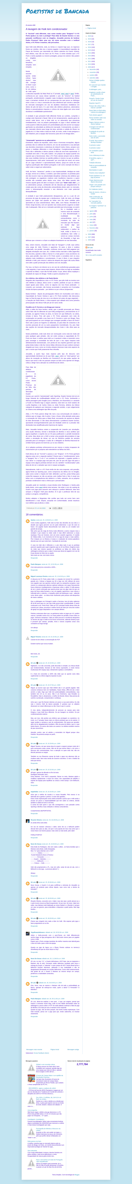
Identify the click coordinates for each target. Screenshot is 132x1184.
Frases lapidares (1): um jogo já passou (97, 176)
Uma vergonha (32, 1110)
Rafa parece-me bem (34, 1141)
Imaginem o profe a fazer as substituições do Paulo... (97, 94)
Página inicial (55, 1049)
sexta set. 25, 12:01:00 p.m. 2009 (52, 564)
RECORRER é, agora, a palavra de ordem (42, 1088)
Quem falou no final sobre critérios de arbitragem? (97, 111)
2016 (89, 47)
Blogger (76, 1175)
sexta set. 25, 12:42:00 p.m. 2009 (59, 576)
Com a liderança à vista (96, 155)
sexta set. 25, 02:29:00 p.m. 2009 (49, 743)
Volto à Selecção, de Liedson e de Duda (96, 197)
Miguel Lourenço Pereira (39, 576)
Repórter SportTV (95, 103)
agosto (92, 211)
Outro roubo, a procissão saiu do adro (97, 137)
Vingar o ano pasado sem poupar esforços (97, 185)
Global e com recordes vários (45, 1064)
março (92, 225)
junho (91, 216)
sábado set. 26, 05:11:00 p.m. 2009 (53, 998)
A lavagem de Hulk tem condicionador (96, 127)
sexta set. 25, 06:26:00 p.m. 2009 (49, 898)
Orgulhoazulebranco (38, 932)
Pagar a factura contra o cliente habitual (97, 123)
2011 (89, 61)
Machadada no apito (95, 170)
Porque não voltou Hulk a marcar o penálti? (97, 106)
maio (91, 219)
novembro (93, 72)
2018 (89, 41)
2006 (89, 240)
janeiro (92, 231)
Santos (33, 520)
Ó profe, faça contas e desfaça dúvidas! (96, 141)
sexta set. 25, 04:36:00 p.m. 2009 (52, 844)
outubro (92, 75)
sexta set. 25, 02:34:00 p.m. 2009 (49, 791)
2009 (89, 67)
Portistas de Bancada (57, 10)
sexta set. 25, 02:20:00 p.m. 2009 (49, 663)
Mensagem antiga (73, 1049)
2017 (89, 44)
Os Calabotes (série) (95, 189)
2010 (89, 64)
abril (91, 222)
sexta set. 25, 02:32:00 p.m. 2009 (49, 769)
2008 (89, 234)
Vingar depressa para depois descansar (96, 181)
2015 (89, 50)
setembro (93, 78)
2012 (89, 58)
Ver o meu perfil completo (94, 255)
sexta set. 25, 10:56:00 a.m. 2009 (47, 520)
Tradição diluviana (95, 162)
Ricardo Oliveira (36, 820)
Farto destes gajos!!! (95, 115)
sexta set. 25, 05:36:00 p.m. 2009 (49, 882)
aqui (67, 93)
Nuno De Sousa (36, 844)
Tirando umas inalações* (97, 173)
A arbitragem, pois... (95, 89)
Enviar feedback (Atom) (41, 1053)
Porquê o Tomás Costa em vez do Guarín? (96, 99)
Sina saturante (32, 1150)
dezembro (93, 69)
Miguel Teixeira (36, 637)
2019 (89, 39)
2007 (89, 237)
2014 (89, 53)
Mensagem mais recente (34, 1049)
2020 (89, 36)
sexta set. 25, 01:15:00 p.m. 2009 (52, 637)
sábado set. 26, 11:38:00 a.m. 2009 (53, 958)
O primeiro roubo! (94, 145)
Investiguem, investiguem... (36, 1119)
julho (91, 214)
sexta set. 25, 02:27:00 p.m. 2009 (49, 685)
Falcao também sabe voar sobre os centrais (97, 118)
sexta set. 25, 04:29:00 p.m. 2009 (53, 820)
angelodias (34, 791)
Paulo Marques (36, 564)
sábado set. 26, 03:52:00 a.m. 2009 (56, 932)
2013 (89, 56)
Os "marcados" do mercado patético (95, 202)
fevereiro (92, 228)
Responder (34, 558)
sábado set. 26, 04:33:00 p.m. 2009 (50, 983)
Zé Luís (33, 663)
